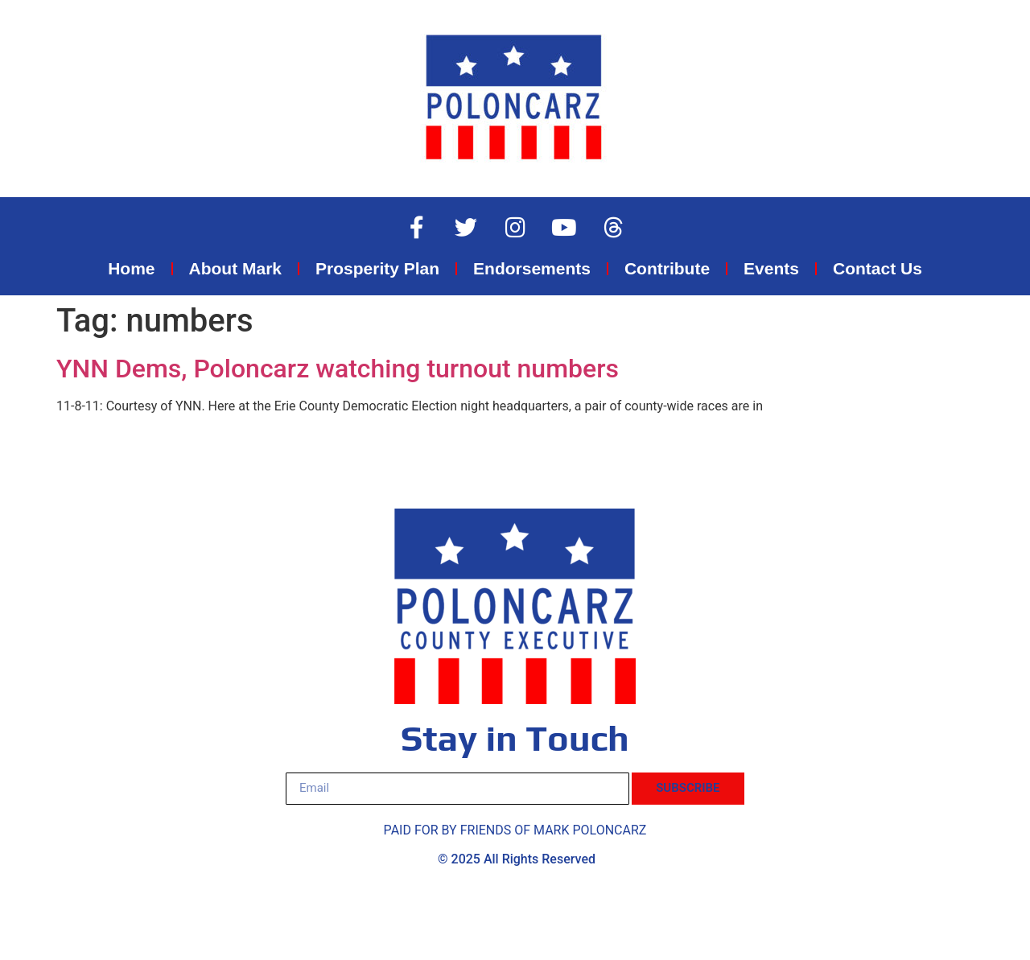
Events (771, 268)
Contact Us (877, 268)
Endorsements (532, 268)
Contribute (667, 268)
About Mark (235, 268)
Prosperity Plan (377, 268)
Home (131, 268)
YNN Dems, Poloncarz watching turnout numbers (337, 368)
